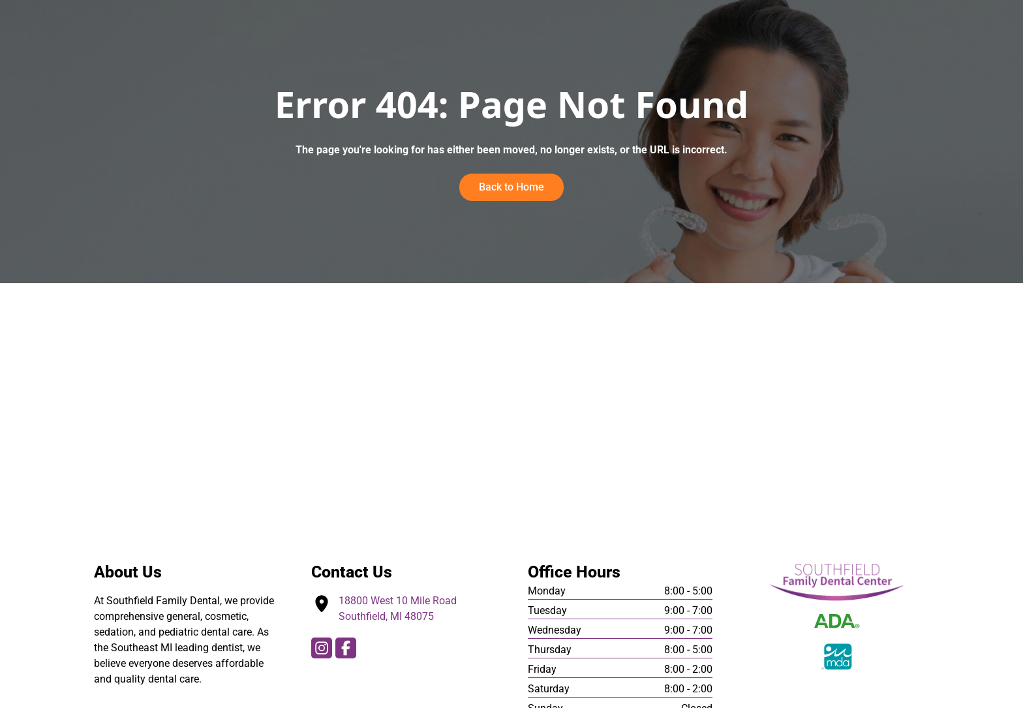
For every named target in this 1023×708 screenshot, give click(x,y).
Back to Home (512, 187)
